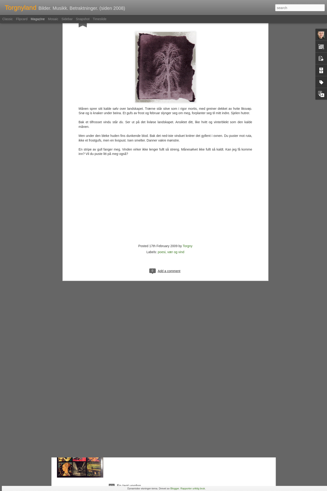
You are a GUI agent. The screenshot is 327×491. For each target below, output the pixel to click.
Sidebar (67, 19)
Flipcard (22, 19)
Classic (7, 19)
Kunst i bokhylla (130, 433)
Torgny (187, 185)
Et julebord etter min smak (138, 381)
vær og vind (175, 191)
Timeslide (99, 19)
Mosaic (53, 19)
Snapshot (83, 19)
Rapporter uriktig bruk (193, 488)
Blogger (174, 488)
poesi (161, 191)
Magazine (38, 19)
